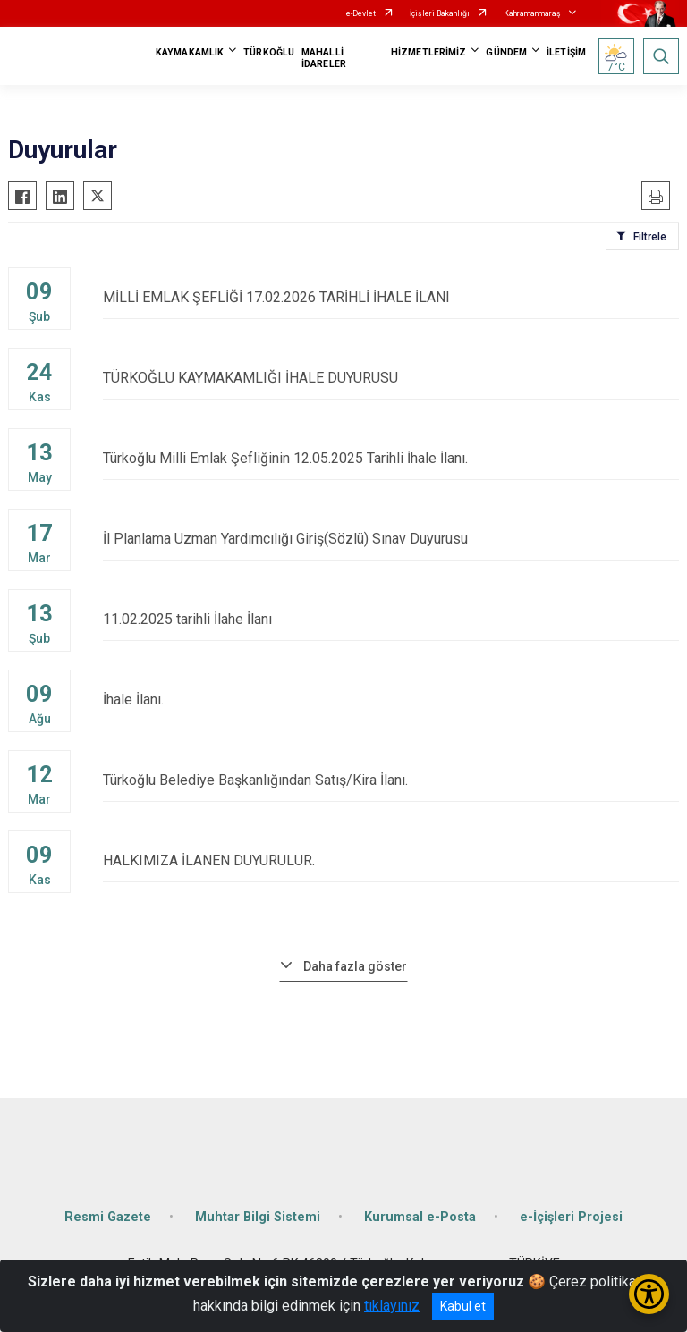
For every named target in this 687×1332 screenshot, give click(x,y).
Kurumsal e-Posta (420, 1217)
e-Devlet (361, 13)
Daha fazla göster (355, 966)
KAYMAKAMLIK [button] (190, 52)
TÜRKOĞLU (268, 52)
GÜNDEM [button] (506, 52)
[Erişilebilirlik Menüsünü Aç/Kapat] (649, 1294)
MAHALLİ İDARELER (323, 58)
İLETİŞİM (566, 52)
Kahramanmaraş (532, 13)
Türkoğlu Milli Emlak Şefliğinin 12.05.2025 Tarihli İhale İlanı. (391, 458)
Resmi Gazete (107, 1217)
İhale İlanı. (391, 699)
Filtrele (649, 237)
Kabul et (463, 1306)
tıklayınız (392, 1305)
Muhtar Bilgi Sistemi (257, 1217)
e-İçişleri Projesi (571, 1217)
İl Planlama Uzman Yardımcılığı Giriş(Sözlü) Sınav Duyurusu (391, 538)
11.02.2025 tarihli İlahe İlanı (391, 619)
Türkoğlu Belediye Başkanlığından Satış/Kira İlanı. (391, 779)
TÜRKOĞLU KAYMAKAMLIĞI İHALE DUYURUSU (391, 377)
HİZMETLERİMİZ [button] (428, 52)
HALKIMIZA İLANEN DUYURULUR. (391, 860)
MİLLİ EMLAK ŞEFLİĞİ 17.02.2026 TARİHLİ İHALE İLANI (391, 297)
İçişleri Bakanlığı (440, 13)
